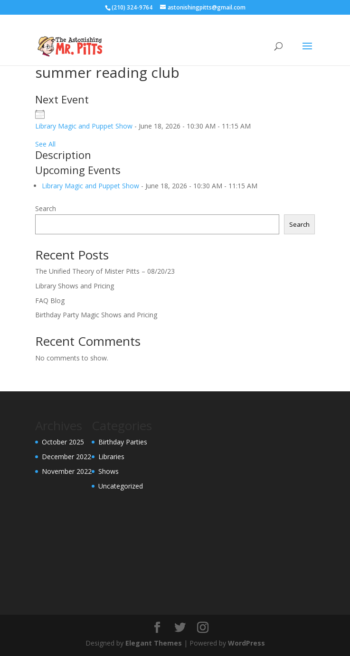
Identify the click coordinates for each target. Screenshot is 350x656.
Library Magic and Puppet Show (83, 125)
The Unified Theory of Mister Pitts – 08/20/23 (105, 271)
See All (45, 143)
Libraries (111, 456)
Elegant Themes (153, 642)
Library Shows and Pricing (74, 285)
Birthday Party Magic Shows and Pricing (96, 314)
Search (45, 208)
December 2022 (66, 456)
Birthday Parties (122, 441)
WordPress (246, 642)
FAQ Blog (50, 300)
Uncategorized (120, 485)
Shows (108, 471)
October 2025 (63, 441)
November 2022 (67, 471)
